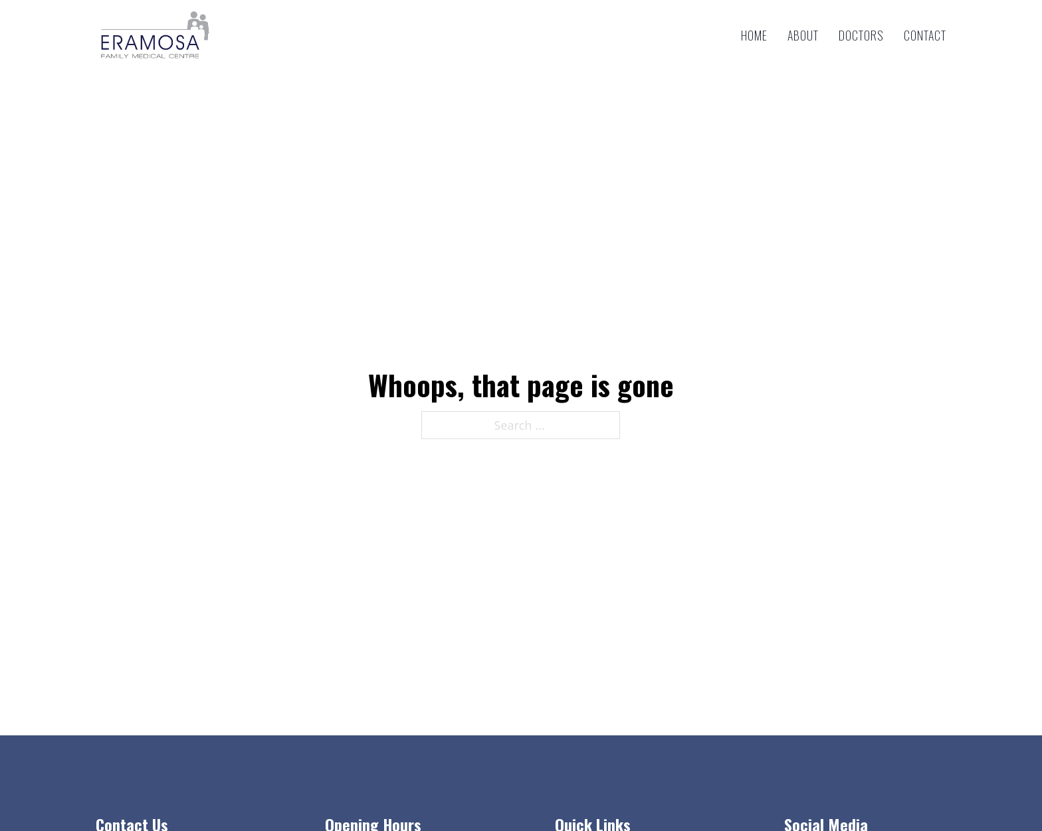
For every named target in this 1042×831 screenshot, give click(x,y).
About (803, 35)
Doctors (861, 35)
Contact (925, 35)
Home (754, 35)
